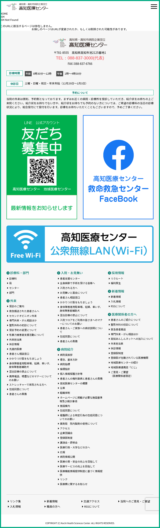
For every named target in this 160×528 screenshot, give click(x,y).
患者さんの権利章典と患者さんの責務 (81, 378)
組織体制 (65, 392)
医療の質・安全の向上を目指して (79, 461)
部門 (11, 292)
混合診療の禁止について (23, 371)
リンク (64, 479)
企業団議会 (66, 433)
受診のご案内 (16, 306)
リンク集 (15, 501)
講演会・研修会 (69, 442)
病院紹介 (67, 349)
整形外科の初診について (23, 325)
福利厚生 (116, 283)
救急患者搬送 (118, 329)
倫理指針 (65, 369)
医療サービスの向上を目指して (77, 466)
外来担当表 (15, 339)
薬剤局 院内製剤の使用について (79, 423)
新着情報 (118, 291)
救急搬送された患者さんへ (24, 311)
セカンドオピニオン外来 (23, 315)
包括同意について (19, 389)
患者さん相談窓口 (19, 353)
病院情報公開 (67, 456)
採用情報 (118, 273)
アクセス (65, 428)
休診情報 (14, 344)
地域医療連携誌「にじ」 (124, 367)
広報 (62, 452)
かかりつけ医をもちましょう (25, 358)
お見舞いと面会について (74, 292)
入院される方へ (69, 288)
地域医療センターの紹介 (124, 362)
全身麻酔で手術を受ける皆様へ (77, 283)
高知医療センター (27, 6)
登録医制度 (66, 437)
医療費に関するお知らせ (74, 484)
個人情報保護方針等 (71, 373)
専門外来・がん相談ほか (23, 320)
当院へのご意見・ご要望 (135, 501)
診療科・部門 (19, 273)
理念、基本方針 (69, 359)
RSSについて (118, 306)
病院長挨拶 (66, 354)
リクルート (117, 278)
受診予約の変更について (23, 330)
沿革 (62, 388)
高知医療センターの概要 (74, 383)
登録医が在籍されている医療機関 (129, 357)
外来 (13, 300)
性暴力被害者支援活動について (26, 334)
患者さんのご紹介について (126, 319)
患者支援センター (70, 278)
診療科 (13, 278)
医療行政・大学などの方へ (75, 447)
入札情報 (116, 301)
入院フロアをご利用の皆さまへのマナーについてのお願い (81, 321)
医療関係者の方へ (124, 314)
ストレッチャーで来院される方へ (27, 384)
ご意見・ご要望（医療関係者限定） (121, 374)
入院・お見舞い (72, 273)
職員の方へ (53, 506)
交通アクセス (92, 501)
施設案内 (65, 406)
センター (14, 288)
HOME (4, 13)
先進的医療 (15, 349)
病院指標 (65, 364)
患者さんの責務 (18, 394)
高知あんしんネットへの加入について (132, 338)
